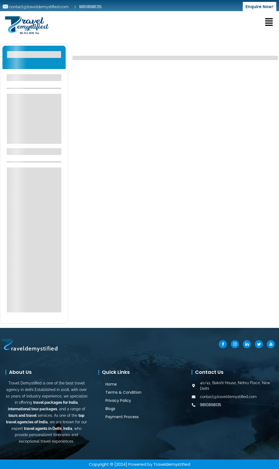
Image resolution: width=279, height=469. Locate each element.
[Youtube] (271, 344)
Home (111, 384)
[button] (269, 21)
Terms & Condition (123, 392)
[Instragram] (235, 344)
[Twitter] (259, 344)
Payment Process (122, 417)
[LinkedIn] (247, 344)
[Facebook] (223, 344)
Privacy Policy (118, 400)
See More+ (34, 136)
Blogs (110, 408)
